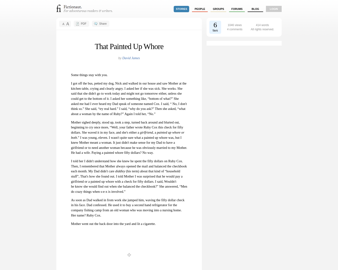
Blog (255, 9)
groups (218, 9)
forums (237, 9)
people (200, 9)
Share (103, 23)
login (274, 9)
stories (181, 9)
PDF (83, 23)
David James (131, 58)
